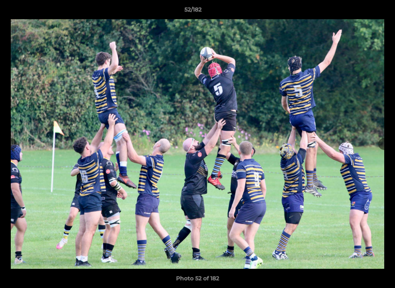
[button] (361, 11)
